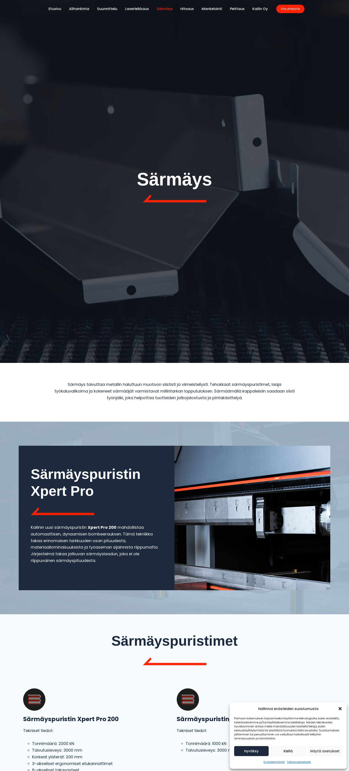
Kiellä (288, 751)
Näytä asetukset (325, 751)
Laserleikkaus (138, 8)
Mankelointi (210, 8)
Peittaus (235, 8)
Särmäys (165, 8)
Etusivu (58, 8)
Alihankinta (81, 8)
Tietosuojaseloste (299, 762)
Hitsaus (186, 8)
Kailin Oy (257, 8)
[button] (340, 708)
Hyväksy (251, 751)
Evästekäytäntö (274, 762)
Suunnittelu (109, 8)
